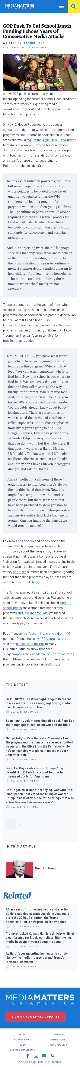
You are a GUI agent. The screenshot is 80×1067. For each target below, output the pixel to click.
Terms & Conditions (22, 1049)
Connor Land (34, 43)
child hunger (33, 582)
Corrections (22, 1039)
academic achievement (48, 654)
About (22, 1034)
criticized (19, 572)
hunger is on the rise (30, 644)
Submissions (57, 1039)
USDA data (47, 638)
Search (74, 6)
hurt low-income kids (32, 613)
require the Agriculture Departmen (50, 140)
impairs (18, 654)
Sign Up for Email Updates (35, 1016)
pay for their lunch (32, 623)
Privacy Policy (57, 1044)
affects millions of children (44, 633)
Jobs (22, 1044)
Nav (58, 6)
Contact (57, 1034)
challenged (25, 325)
